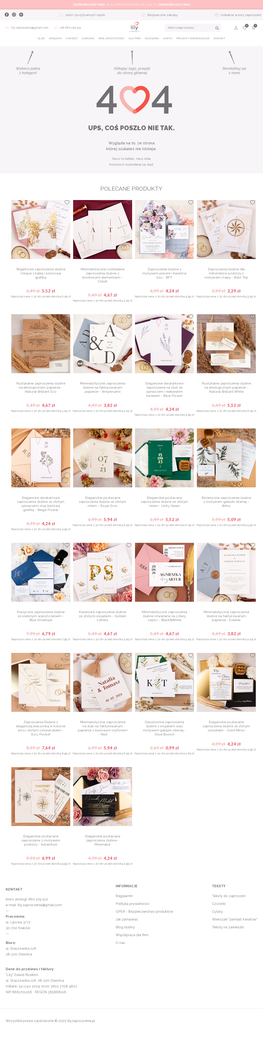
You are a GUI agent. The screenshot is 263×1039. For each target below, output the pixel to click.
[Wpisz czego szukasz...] (193, 28)
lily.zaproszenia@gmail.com (27, 27)
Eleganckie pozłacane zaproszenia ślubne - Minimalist (102, 846)
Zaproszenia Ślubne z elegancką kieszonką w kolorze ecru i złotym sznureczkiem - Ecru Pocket (40, 733)
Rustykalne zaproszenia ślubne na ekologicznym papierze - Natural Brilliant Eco (40, 389)
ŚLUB (41, 38)
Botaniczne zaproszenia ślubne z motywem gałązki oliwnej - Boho (226, 504)
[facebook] (6, 15)
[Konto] (236, 28)
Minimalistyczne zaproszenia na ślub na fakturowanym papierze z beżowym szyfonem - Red (103, 733)
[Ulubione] (244, 28)
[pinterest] (21, 15)
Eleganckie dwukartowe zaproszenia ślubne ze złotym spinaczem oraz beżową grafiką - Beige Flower (41, 506)
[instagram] (14, 15)
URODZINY (55, 38)
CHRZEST (72, 38)
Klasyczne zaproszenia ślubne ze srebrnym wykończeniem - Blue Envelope (40, 620)
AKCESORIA (152, 38)
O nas (120, 948)
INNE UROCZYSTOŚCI (111, 38)
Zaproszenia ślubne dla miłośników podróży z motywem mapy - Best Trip (226, 274)
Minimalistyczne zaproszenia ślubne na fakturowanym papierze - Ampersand (103, 389)
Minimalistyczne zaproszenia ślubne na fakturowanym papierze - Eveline (226, 620)
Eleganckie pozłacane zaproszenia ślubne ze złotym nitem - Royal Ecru (102, 504)
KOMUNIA (88, 38)
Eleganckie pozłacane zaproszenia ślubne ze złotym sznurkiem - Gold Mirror (226, 731)
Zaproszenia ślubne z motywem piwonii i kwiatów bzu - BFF (164, 274)
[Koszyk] (253, 28)
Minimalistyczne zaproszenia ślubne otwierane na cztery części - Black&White (164, 620)
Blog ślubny (125, 933)
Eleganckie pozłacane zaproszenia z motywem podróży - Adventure (41, 846)
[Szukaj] (217, 28)
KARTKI (167, 38)
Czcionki (219, 909)
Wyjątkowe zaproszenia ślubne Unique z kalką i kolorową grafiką (41, 274)
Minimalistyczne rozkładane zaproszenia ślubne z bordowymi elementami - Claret (102, 276)
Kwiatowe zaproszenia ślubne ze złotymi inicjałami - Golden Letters (103, 620)
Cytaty (217, 917)
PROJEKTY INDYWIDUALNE (192, 38)
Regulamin (124, 902)
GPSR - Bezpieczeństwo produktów (144, 917)
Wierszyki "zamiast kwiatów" (234, 925)
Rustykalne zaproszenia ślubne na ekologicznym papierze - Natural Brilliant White (226, 391)
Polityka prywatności (132, 909)
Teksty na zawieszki (228, 933)
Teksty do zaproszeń (229, 902)
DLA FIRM (135, 38)
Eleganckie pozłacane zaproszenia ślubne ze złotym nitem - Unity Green (164, 504)
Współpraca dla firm (132, 941)
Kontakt (219, 38)
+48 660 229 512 (68, 27)
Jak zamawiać (127, 925)
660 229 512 (38, 905)
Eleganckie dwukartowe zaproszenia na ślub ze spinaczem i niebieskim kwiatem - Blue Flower (164, 391)
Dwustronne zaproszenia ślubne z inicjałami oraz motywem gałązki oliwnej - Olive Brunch (164, 733)
